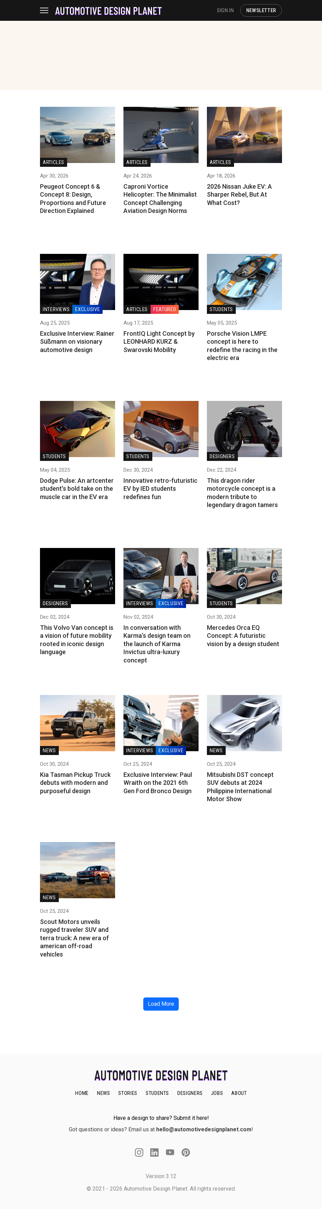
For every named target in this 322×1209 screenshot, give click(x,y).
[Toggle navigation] (47, 10)
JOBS (217, 1093)
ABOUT (239, 1093)
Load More (161, 1004)
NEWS (103, 1093)
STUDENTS (157, 1093)
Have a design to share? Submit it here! (161, 1118)
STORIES (127, 1093)
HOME (82, 1093)
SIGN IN (225, 10)
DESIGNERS (190, 1093)
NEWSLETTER (261, 10)
